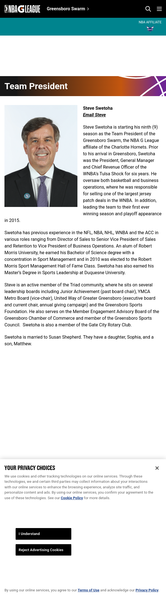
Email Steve (94, 115)
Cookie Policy (72, 503)
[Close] (157, 474)
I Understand (29, 540)
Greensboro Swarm (66, 8)
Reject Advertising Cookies (41, 555)
